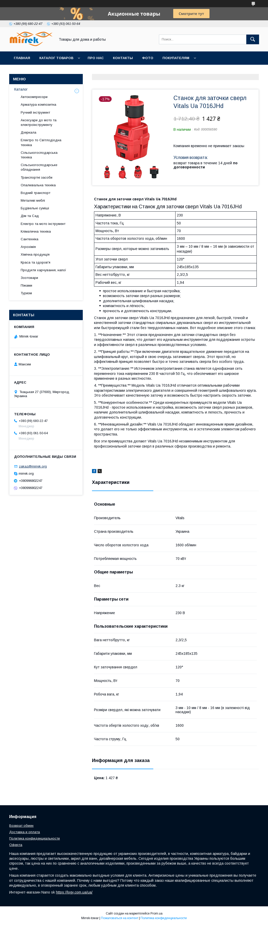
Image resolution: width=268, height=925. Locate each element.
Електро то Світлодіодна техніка (41, 142)
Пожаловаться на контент (119, 918)
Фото (147, 58)
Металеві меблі (33, 200)
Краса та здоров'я (35, 262)
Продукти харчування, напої (43, 270)
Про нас (96, 58)
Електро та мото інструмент (43, 224)
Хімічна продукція (35, 254)
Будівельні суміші (35, 208)
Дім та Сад (30, 216)
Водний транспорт (35, 193)
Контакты (123, 58)
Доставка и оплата (24, 832)
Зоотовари (29, 278)
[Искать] (252, 39)
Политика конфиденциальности (34, 838)
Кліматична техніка (36, 231)
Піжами (26, 285)
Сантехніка (29, 239)
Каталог (21, 89)
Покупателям (175, 58)
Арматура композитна (38, 104)
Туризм (26, 293)
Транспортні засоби (36, 177)
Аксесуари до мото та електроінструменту (38, 122)
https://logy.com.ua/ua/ (74, 892)
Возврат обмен (21, 826)
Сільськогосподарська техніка (39, 155)
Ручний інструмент (35, 112)
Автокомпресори (34, 97)
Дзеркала (28, 132)
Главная (22, 58)
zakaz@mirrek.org (33, 466)
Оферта (15, 845)
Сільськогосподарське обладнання (39, 167)
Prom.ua (156, 913)
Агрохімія (28, 247)
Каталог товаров (56, 58)
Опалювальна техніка (38, 185)
